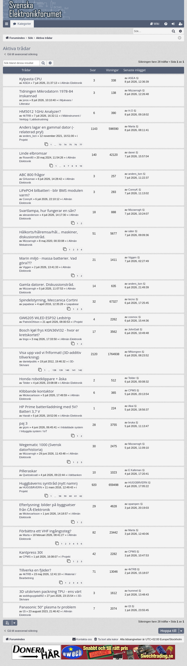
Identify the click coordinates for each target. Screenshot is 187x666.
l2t (24, 611)
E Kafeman (134, 470)
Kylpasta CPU (30, 79)
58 (60, 496)
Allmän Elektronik (71, 83)
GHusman (29, 179)
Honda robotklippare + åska (42, 379)
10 (81, 166)
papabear (28, 304)
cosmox (133, 317)
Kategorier (24, 24)
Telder (26, 383)
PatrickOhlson (31, 322)
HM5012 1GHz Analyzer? (40, 111)
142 (80, 370)
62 (81, 496)
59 (65, 496)
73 (60, 144)
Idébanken (75, 475)
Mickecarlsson (31, 395)
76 (75, 144)
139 (61, 370)
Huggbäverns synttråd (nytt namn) (48, 483)
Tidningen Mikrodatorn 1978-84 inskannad (46, 93)
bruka (131, 422)
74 (65, 144)
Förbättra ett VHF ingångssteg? (45, 531)
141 (73, 370)
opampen (134, 504)
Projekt (23, 140)
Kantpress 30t (31, 552)
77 (81, 144)
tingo (26, 339)
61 (75, 496)
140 (67, 370)
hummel (133, 590)
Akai (130, 406)
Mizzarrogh (134, 90)
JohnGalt (133, 329)
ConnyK (27, 199)
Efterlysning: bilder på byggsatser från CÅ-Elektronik (47, 507)
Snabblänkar (7, 24)
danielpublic (30, 361)
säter (131, 231)
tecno (131, 299)
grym (26, 427)
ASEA (26, 83)
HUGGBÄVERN (32, 487)
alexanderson (31, 215)
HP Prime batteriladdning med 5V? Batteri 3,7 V (48, 409)
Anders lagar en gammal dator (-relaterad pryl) (46, 129)
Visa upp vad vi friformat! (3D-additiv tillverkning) (50, 355)
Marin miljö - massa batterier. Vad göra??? (48, 260)
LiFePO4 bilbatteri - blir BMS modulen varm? (51, 193)
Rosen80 (28, 157)
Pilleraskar (28, 471)
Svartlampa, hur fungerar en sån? (47, 210)
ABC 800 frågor (32, 174)
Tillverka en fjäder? (35, 570)
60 (70, 496)
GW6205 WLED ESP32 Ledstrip (45, 317)
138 (54, 370)
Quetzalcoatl (30, 475)
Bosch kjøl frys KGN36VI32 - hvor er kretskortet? (49, 332)
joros (26, 100)
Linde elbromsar (33, 153)
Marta (131, 126)
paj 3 (23, 423)
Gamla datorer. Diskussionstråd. (46, 284)
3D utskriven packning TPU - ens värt (50, 591)
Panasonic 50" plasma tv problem (47, 607)
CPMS (132, 390)
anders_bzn (30, 136)
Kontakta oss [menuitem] (82, 639)
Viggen (27, 267)
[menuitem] (154, 23)
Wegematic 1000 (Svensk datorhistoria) (40, 447)
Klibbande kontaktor (36, 391)
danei (131, 152)
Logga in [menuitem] (174, 24)
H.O (130, 110)
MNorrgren (134, 352)
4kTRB (27, 115)
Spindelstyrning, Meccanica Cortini (48, 300)
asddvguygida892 (33, 596)
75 (70, 144)
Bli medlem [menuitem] (181, 24)
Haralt (26, 415)
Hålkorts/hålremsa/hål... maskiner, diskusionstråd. (48, 234)
